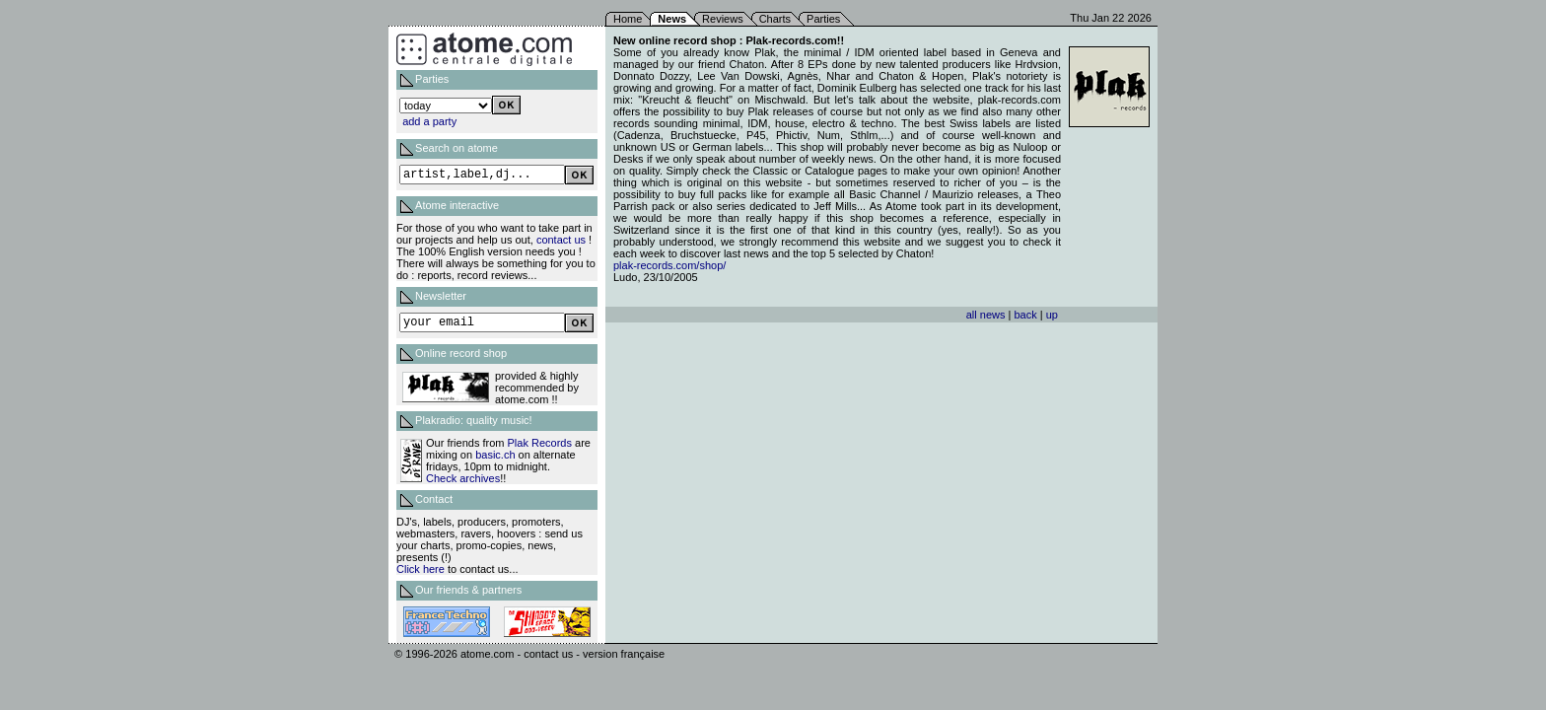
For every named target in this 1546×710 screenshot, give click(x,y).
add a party (429, 121)
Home (627, 19)
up (1052, 314)
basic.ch (495, 455)
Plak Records (540, 443)
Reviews (722, 19)
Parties (823, 19)
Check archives (463, 478)
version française (624, 654)
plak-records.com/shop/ (669, 265)
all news (986, 314)
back (1025, 314)
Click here (420, 569)
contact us (561, 240)
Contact (434, 499)
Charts (775, 19)
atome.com (487, 654)
